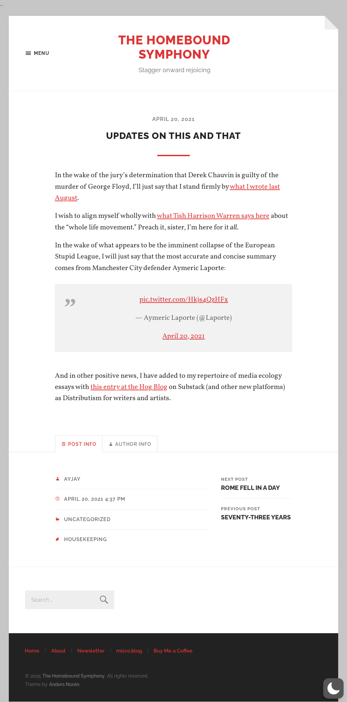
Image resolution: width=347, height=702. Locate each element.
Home (32, 651)
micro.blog (129, 651)
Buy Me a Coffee (173, 651)
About (58, 651)
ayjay (72, 479)
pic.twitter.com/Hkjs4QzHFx (183, 300)
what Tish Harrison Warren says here (213, 216)
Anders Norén (64, 684)
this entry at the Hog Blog (128, 387)
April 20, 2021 (173, 119)
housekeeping (85, 539)
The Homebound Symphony (174, 47)
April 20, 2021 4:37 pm (94, 499)
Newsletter (91, 651)
